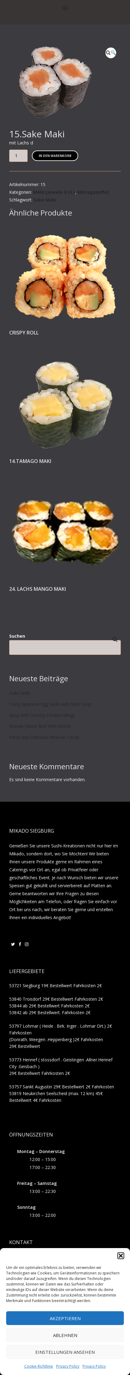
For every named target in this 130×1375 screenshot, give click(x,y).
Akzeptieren (65, 1318)
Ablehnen (65, 1335)
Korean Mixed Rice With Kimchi (40, 726)
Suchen (17, 636)
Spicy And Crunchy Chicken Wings (42, 715)
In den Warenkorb (55, 156)
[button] (121, 1256)
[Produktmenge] (18, 156)
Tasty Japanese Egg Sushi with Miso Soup (50, 704)
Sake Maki (44, 200)
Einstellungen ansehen (65, 1352)
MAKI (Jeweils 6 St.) (54, 192)
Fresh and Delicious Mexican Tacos (44, 737)
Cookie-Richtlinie (38, 1366)
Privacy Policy (67, 1366)
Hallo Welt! (19, 693)
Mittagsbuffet (93, 192)
